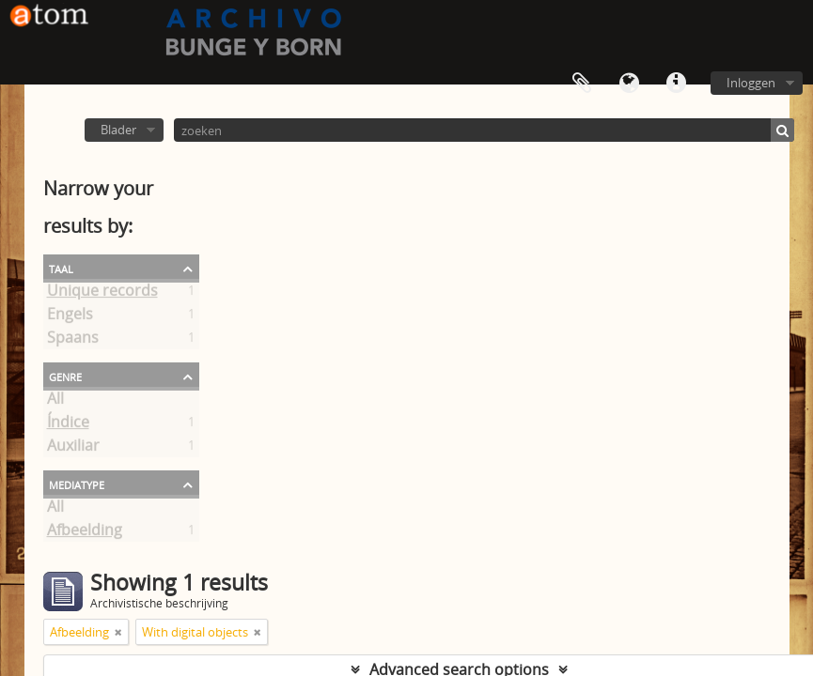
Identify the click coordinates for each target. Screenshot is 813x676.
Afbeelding (84, 533)
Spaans (73, 340)
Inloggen (751, 82)
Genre (65, 375)
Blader (118, 129)
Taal (628, 83)
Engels (70, 317)
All (55, 402)
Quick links (675, 83)
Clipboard (581, 83)
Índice (68, 425)
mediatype (76, 483)
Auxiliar (73, 448)
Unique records (102, 294)
